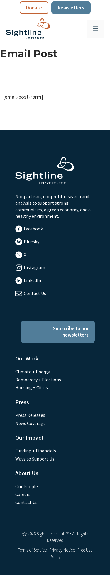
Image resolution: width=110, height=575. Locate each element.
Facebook (33, 229)
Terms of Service (32, 550)
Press (22, 402)
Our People (26, 486)
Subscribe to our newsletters (71, 331)
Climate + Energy (32, 372)
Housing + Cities (31, 387)
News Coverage (30, 423)
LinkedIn (32, 280)
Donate (34, 7)
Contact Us (35, 293)
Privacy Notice (62, 550)
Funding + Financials (35, 450)
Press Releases (30, 415)
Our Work (26, 358)
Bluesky (31, 241)
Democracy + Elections (38, 379)
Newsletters (71, 7)
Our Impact (29, 437)
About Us (26, 473)
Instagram (34, 267)
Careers (23, 494)
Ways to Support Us (34, 459)
